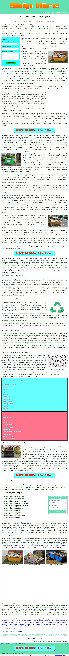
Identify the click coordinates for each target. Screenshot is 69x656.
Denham (12, 626)
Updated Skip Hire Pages (21, 643)
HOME (44, 12)
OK (64, 655)
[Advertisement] (57, 100)
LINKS (48, 12)
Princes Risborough (60, 620)
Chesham (32, 622)
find (6, 484)
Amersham (56, 622)
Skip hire (35, 202)
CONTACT (58, 12)
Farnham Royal (23, 622)
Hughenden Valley (7, 622)
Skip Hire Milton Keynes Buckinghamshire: (15, 25)
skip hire (23, 197)
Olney (16, 622)
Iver (33, 624)
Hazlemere (39, 624)
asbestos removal (19, 547)
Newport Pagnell (20, 626)
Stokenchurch (40, 622)
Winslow (21, 624)
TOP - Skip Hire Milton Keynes (11, 631)
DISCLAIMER (64, 12)
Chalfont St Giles (60, 619)
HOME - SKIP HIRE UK (34, 638)
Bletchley (64, 622)
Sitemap (2, 643)
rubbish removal (12, 545)
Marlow (28, 624)
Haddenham (49, 622)
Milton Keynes (37, 258)
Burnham (17, 620)
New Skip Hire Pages (9, 643)
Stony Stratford (37, 620)
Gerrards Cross (62, 624)
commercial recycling (53, 544)
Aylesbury (32, 626)
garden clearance (37, 545)
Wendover (4, 624)
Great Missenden (49, 624)
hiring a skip (43, 195)
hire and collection (12, 467)
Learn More (58, 655)
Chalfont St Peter (7, 620)
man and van (45, 542)
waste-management (62, 545)
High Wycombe (13, 624)
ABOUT (53, 12)
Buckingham (4, 626)
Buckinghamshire (40, 619)
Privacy (66, 643)
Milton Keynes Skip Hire (13, 493)
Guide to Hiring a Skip (29, 51)
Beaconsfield (48, 620)
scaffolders (23, 542)
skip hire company (44, 146)
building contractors (45, 547)
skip (12, 103)
